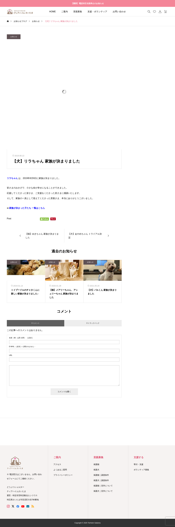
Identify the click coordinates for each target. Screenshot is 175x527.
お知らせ (13, 37)
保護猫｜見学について (103, 486)
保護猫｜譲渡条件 (101, 475)
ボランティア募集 (141, 470)
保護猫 (96, 464)
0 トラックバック (93, 323)
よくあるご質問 (60, 470)
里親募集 (77, 11)
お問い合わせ (119, 11)
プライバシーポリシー (63, 475)
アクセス (57, 464)
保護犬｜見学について (103, 491)
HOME (52, 11)
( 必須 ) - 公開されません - (22, 346)
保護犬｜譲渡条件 (101, 480)
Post (9, 218)
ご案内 (64, 11)
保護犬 (96, 470)
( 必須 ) (21, 338)
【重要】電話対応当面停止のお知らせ (87, 3)
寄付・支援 (138, 464)
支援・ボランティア (97, 11)
